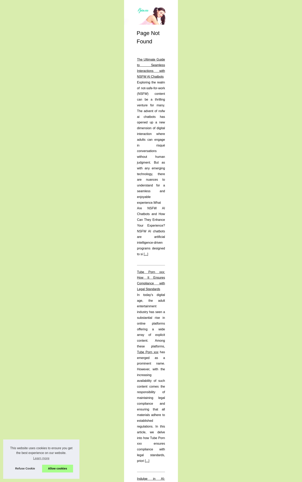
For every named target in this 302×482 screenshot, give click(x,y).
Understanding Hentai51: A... (55, 258)
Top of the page (102, 477)
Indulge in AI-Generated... (53, 303)
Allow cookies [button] (57, 468)
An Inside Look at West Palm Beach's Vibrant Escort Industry (136, 328)
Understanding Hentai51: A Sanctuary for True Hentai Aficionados (139, 421)
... (157, 170)
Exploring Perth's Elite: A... (53, 330)
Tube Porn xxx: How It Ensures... (58, 267)
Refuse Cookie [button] (25, 468)
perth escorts (112, 403)
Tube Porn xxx (162, 199)
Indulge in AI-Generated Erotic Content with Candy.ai (131, 228)
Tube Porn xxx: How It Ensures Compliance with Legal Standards (139, 187)
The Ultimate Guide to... (52, 294)
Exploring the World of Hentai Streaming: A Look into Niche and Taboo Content (149, 269)
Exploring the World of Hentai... (56, 285)
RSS (89, 477)
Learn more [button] (41, 458)
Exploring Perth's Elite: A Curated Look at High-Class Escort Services (142, 375)
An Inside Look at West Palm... (56, 321)
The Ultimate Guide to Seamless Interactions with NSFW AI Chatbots (142, 141)
